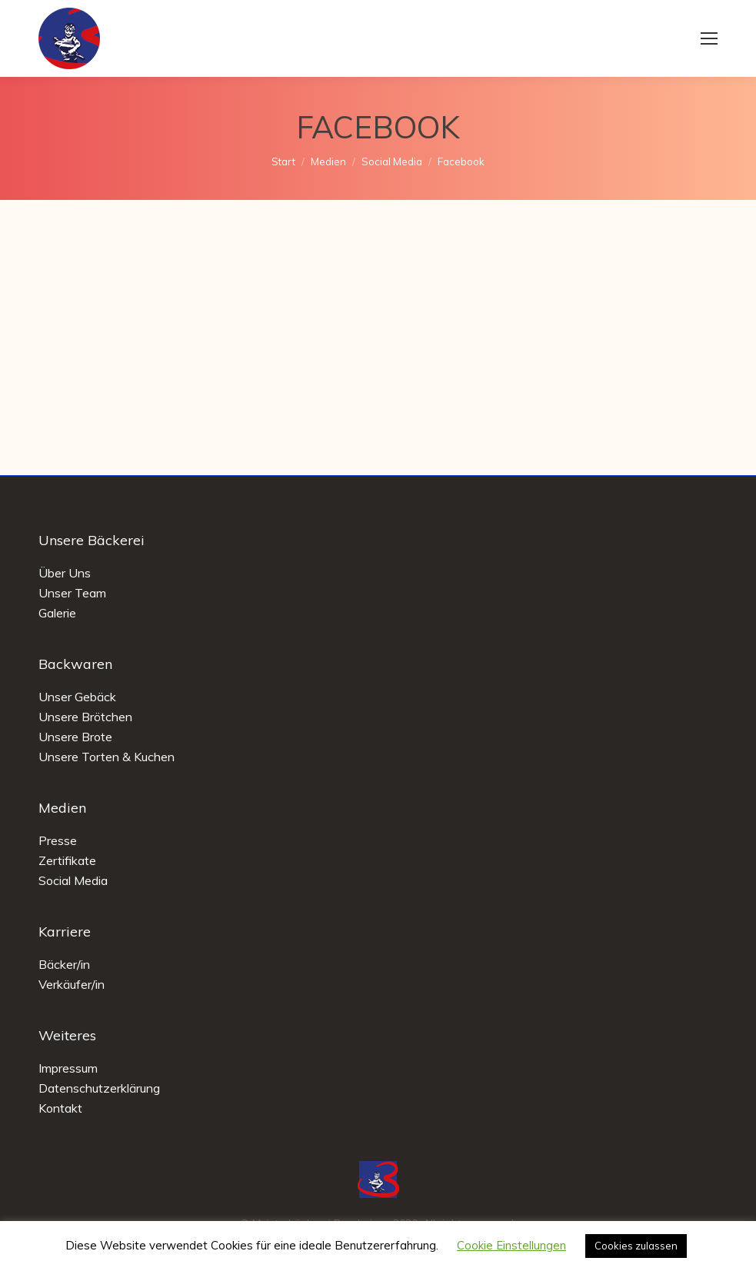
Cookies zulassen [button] (636, 1245)
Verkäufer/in (71, 984)
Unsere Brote (75, 736)
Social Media (73, 880)
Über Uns (64, 573)
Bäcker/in (64, 964)
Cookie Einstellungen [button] (511, 1245)
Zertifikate (67, 860)
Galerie (57, 613)
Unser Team (72, 593)
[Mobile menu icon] (709, 38)
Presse (57, 840)
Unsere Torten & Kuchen (106, 756)
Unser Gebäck (77, 696)
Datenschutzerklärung (99, 1088)
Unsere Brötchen (85, 716)
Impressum (68, 1068)
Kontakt (60, 1108)
